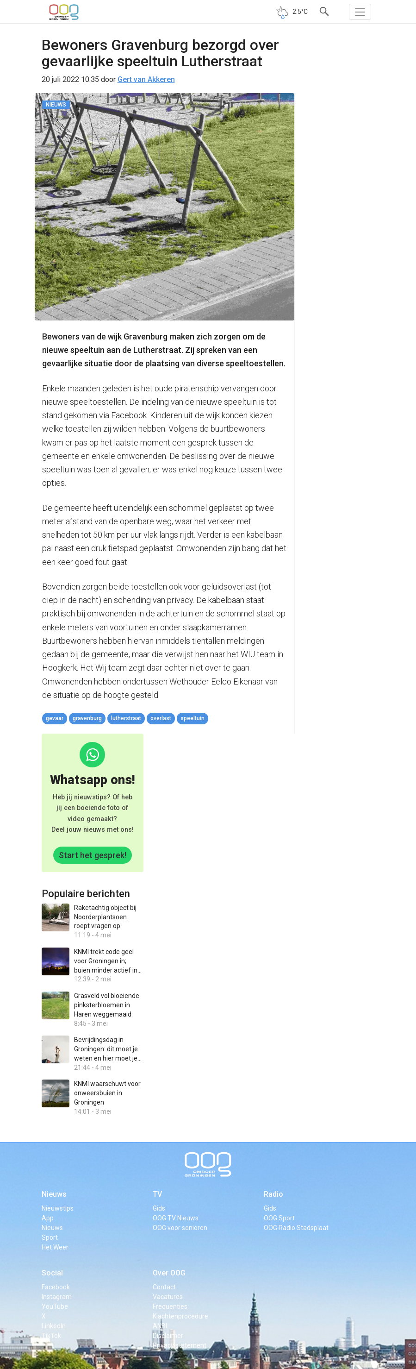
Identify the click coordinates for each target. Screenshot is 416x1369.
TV (157, 1194)
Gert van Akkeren (146, 79)
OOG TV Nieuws (176, 1218)
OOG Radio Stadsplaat (296, 1227)
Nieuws (54, 1194)
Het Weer (55, 1247)
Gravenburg (87, 718)
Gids (159, 1208)
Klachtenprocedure (180, 1316)
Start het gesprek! (92, 855)
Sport (50, 1237)
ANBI (160, 1326)
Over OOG (169, 1273)
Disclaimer (168, 1335)
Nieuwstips (58, 1208)
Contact (164, 1287)
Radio (273, 1194)
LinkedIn (54, 1326)
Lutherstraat (126, 718)
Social (52, 1273)
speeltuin (192, 718)
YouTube (55, 1306)
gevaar (54, 718)
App (48, 1218)
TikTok (51, 1335)
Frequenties (170, 1306)
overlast (160, 718)
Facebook (56, 1287)
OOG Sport (279, 1218)
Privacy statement (179, 1345)
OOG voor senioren (180, 1227)
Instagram (57, 1296)
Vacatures (168, 1296)
